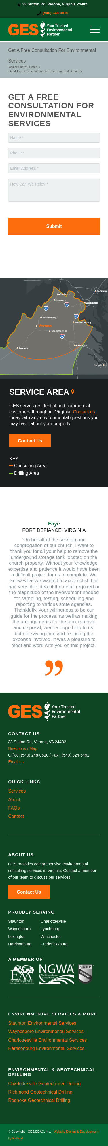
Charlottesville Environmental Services (47, 1040)
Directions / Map (22, 748)
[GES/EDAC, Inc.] (45, 29)
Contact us (84, 411)
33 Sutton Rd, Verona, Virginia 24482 (54, 4)
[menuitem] (52, 4)
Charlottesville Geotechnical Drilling (44, 1083)
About (14, 799)
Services (17, 790)
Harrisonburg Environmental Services (46, 1048)
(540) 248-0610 (55, 13)
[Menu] (92, 29)
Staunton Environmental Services (42, 1023)
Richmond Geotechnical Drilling (40, 1092)
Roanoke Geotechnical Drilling (39, 1100)
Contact (16, 816)
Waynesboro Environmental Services (46, 1031)
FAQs (14, 807)
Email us (16, 761)
